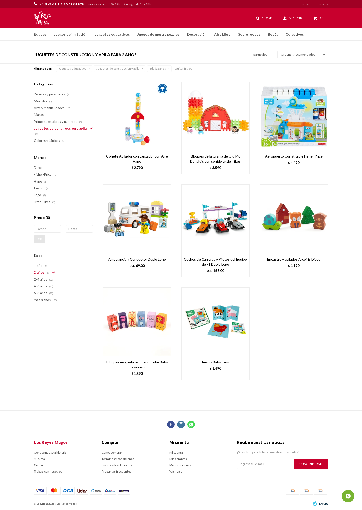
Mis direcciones (180, 465)
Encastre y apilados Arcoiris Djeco (293, 259)
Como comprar (112, 452)
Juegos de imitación (70, 34)
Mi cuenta (176, 452)
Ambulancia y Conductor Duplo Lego (137, 259)
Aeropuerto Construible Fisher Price (294, 156)
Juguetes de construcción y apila (117, 68)
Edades (40, 34)
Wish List (175, 471)
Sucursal (40, 459)
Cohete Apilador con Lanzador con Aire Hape (137, 158)
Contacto (306, 4)
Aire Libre (222, 34)
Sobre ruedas (249, 34)
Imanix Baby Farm (215, 362)
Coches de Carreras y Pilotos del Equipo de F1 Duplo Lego (215, 261)
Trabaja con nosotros (48, 471)
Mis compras (178, 459)
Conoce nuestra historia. (50, 452)
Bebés (273, 34)
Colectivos (295, 34)
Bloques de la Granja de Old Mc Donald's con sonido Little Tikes (215, 158)
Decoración (197, 34)
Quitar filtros (183, 68)
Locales (323, 4)
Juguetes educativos (112, 34)
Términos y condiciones (118, 459)
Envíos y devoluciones (117, 465)
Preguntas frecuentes (116, 471)
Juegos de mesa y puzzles (158, 34)
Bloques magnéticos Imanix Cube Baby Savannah (137, 364)
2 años (158, 68)
